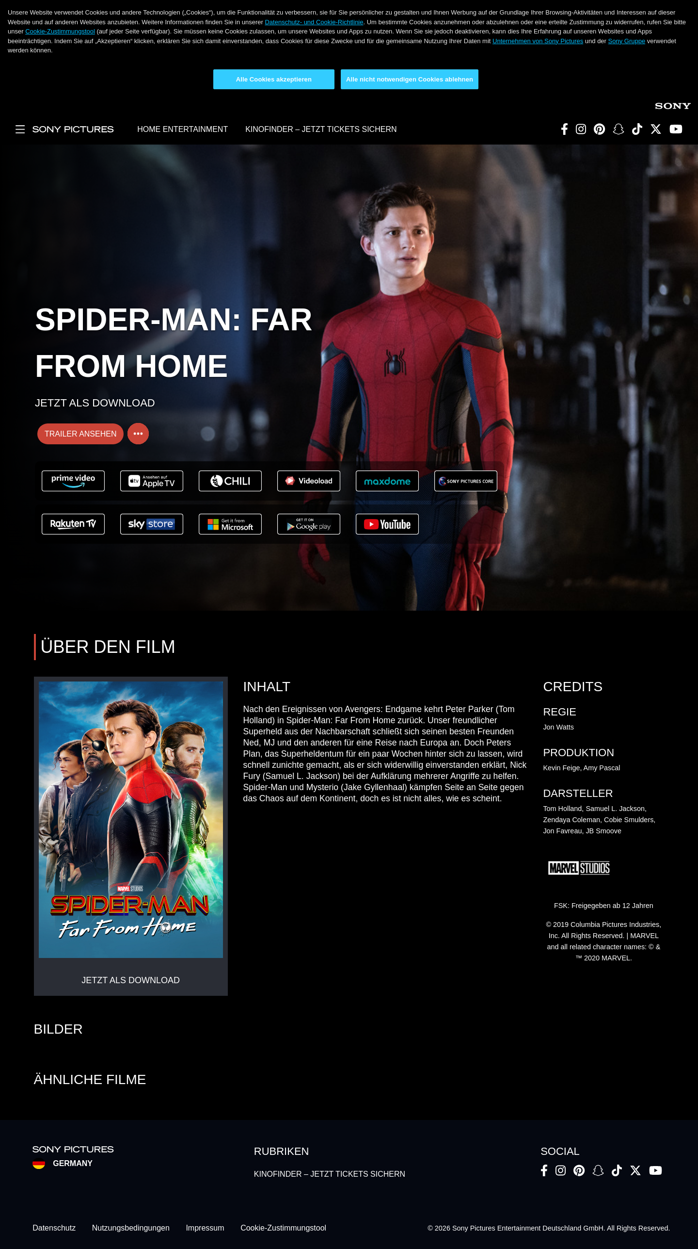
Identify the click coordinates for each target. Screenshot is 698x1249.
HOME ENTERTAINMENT (182, 129)
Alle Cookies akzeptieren (274, 79)
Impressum (205, 1228)
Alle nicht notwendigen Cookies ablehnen (409, 79)
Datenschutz (54, 1228)
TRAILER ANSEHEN (80, 434)
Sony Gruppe (627, 41)
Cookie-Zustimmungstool (60, 31)
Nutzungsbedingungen (131, 1228)
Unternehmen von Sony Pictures (537, 41)
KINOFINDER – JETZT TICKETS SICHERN (321, 129)
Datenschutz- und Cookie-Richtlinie (314, 22)
